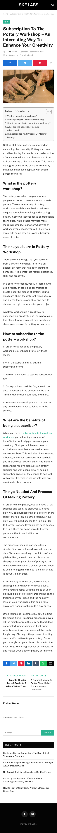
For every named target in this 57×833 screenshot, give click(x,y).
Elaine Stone (11, 52)
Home (5, 14)
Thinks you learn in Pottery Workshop (25, 119)
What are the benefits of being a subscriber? (23, 129)
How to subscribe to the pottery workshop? (29, 123)
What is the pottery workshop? (22, 116)
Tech (6, 22)
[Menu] (5, 5)
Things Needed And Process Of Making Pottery (27, 135)
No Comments (10, 55)
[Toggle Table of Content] (47, 111)
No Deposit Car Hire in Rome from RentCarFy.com (27, 772)
